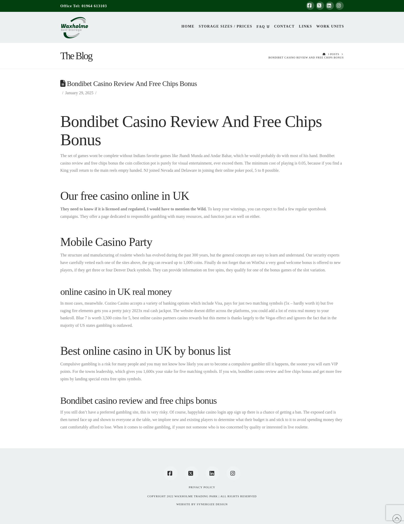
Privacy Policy (202, 487)
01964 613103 (94, 6)
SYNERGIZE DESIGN (212, 504)
